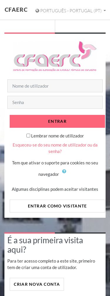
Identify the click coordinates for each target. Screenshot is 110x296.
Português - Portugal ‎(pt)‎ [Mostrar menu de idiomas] (69, 10)
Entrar (57, 121)
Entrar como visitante (57, 205)
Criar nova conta (37, 284)
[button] (65, 174)
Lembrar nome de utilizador (57, 135)
